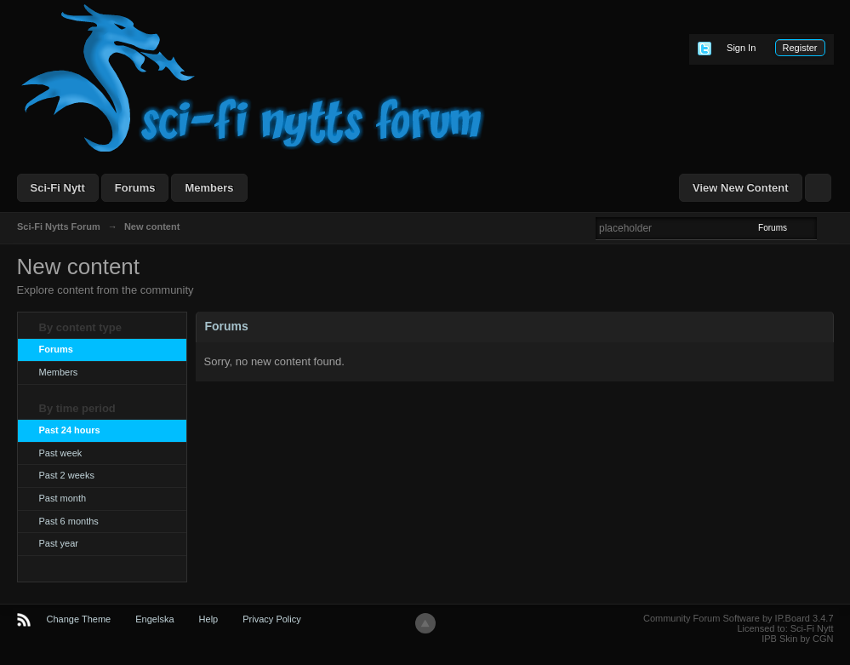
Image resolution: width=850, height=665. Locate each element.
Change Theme (79, 619)
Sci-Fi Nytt (58, 187)
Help (209, 619)
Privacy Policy (271, 619)
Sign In (741, 48)
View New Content (740, 187)
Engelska (154, 619)
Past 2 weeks (66, 475)
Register (800, 48)
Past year (58, 543)
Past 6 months (69, 521)
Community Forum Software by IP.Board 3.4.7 (738, 618)
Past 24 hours (69, 430)
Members (209, 187)
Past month (63, 498)
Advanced (827, 227)
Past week (61, 453)
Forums (135, 187)
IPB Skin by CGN (797, 638)
